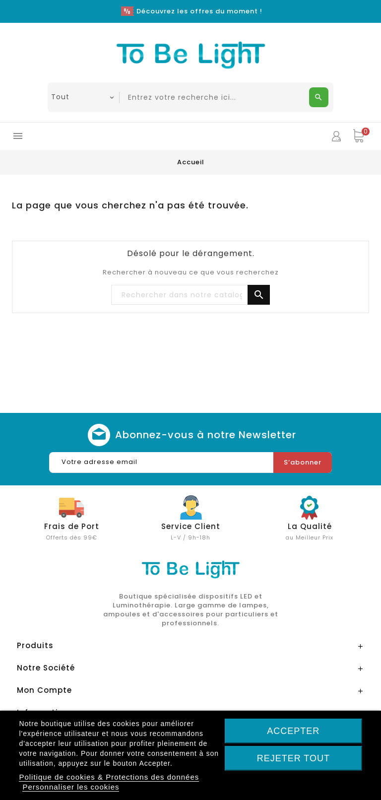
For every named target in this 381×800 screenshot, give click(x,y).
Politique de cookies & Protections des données (109, 777)
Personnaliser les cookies (70, 787)
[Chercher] (190, 295)
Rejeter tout (293, 758)
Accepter (293, 731)
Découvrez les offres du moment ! (199, 11)
